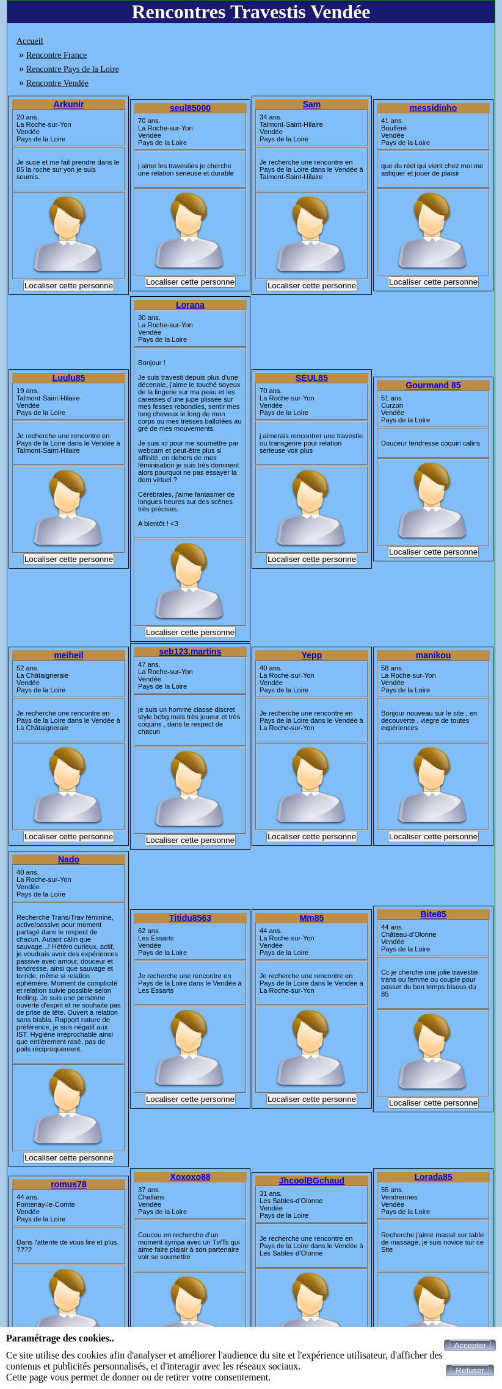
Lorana (190, 305)
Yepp (312, 655)
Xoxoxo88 (190, 1177)
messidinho (433, 108)
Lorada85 (433, 1177)
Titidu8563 (190, 918)
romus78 (68, 1184)
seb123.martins (190, 651)
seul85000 (190, 108)
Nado (68, 859)
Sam (312, 104)
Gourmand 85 (433, 385)
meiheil (68, 655)
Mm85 (312, 918)
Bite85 (433, 914)
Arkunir (69, 104)
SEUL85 (312, 378)
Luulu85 (69, 378)
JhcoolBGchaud (311, 1180)
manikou (433, 655)
